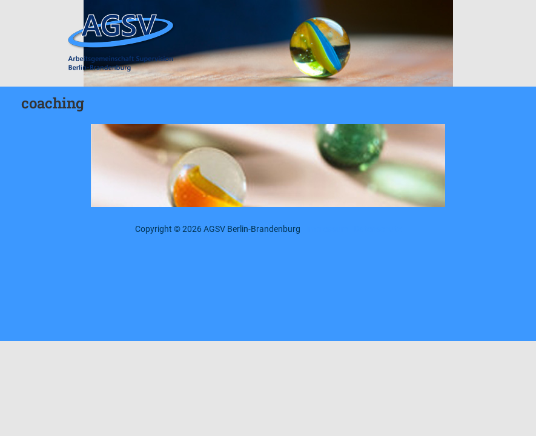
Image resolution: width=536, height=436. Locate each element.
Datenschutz (378, 229)
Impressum (327, 229)
